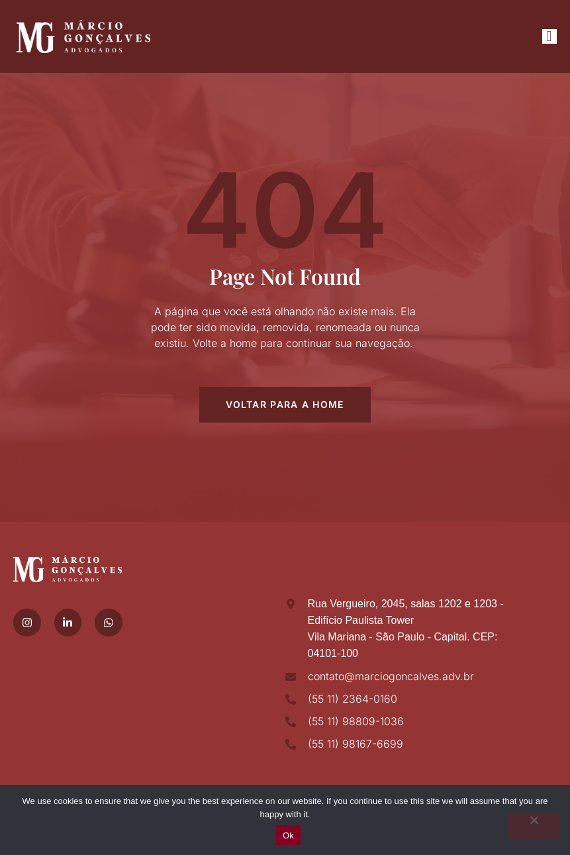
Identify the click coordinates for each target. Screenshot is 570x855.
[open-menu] (549, 36)
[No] (533, 826)
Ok (288, 835)
